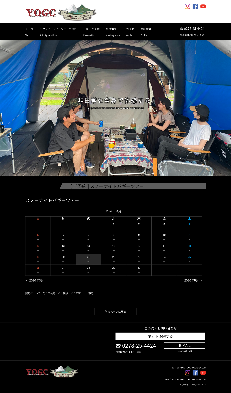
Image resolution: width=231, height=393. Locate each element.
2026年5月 (191, 280)
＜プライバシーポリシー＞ (193, 384)
